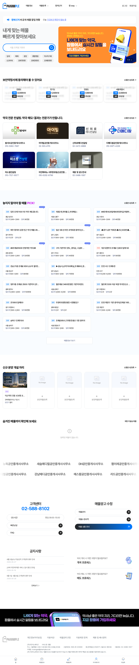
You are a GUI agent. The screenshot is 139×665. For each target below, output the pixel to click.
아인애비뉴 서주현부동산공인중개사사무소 (53, 172)
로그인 (124, 6)
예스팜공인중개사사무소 (55, 474)
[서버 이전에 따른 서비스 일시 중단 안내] (22, 570)
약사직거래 (48, 56)
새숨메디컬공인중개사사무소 (92, 464)
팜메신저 (58, 5)
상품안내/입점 (130, 118)
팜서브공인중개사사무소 (15, 143)
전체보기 (35, 588)
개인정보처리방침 (34, 640)
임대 (8, 56)
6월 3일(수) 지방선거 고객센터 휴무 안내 (22, 561)
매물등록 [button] (42, 5)
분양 (25, 56)
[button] (132, 60)
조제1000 (22, 60)
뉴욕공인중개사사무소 (52, 464)
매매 (16, 56)
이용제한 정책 (82, 640)
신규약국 (10, 60)
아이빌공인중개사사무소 (49, 143)
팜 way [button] (72, 5)
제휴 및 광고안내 (79, 172)
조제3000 (35, 60)
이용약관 (50, 640)
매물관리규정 (65, 640)
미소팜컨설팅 (10, 172)
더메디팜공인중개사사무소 (117, 143)
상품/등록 (130, 80)
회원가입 (132, 6)
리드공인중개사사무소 (91, 474)
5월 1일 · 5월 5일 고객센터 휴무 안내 (21, 578)
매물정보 (29, 5)
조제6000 (48, 60)
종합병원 (35, 56)
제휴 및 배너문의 (99, 640)
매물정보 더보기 (69, 340)
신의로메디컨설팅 (79, 143)
